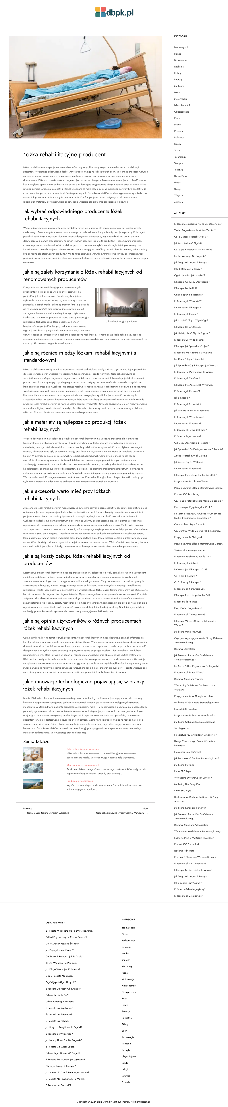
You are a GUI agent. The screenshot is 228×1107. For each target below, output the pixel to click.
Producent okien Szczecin (80, 781)
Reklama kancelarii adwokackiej (191, 825)
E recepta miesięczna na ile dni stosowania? (198, 224)
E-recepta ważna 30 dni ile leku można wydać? (195, 623)
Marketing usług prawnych (187, 631)
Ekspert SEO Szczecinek (186, 844)
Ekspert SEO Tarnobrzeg (186, 494)
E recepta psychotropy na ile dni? (192, 556)
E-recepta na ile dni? (185, 288)
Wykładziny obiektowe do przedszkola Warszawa (194, 687)
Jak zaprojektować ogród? (188, 243)
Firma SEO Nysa (182, 771)
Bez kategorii (181, 47)
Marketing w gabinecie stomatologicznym (196, 702)
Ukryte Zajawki (181, 176)
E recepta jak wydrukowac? (189, 417)
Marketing (179, 86)
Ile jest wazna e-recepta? (187, 307)
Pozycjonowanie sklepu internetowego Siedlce (198, 488)
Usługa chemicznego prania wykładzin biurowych (194, 743)
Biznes (177, 54)
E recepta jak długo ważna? (189, 672)
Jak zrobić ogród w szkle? (188, 462)
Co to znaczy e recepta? (187, 582)
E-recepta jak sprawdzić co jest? (191, 346)
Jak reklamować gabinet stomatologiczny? (196, 758)
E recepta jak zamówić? (187, 378)
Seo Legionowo (182, 728)
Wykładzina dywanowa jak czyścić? (193, 777)
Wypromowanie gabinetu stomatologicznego (197, 831)
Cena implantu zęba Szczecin (189, 524)
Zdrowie (178, 202)
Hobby (177, 73)
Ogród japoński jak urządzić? (189, 275)
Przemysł (178, 131)
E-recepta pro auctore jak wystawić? (193, 385)
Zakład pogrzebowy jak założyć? (191, 455)
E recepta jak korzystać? (187, 391)
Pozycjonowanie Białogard (188, 537)
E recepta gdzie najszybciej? (190, 889)
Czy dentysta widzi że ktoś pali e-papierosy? (197, 531)
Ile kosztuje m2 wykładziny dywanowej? (195, 735)
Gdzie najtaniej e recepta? (188, 294)
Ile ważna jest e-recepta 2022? (190, 569)
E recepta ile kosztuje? (186, 601)
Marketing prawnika (184, 765)
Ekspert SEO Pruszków (185, 709)
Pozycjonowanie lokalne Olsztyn (191, 481)
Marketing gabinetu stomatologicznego (194, 722)
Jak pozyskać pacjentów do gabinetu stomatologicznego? (193, 657)
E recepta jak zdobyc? (186, 563)
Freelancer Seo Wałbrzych (187, 752)
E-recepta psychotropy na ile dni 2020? (195, 475)
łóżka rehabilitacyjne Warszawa (83, 749)
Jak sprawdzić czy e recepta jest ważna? (196, 365)
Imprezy (178, 79)
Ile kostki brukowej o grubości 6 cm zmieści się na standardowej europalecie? (198, 516)
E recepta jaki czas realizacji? (190, 430)
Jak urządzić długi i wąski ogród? (192, 320)
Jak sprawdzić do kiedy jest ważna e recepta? (198, 449)
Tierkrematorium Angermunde (189, 550)
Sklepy (177, 144)
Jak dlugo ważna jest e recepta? (191, 876)
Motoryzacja (180, 99)
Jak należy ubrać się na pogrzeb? (192, 333)
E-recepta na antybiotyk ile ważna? (193, 870)
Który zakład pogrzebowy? (188, 608)
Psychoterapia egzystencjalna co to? (193, 507)
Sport (177, 150)
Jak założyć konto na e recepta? (191, 410)
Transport (179, 163)
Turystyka (178, 169)
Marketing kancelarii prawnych (190, 808)
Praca (177, 118)
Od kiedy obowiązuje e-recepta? (192, 443)
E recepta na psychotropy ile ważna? (194, 372)
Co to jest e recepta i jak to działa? (193, 249)
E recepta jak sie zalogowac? (190, 863)
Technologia (180, 157)
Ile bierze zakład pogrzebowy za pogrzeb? (196, 666)
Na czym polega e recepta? (189, 359)
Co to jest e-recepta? (185, 576)
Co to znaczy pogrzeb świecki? (191, 236)
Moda (177, 92)
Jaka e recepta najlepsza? (188, 269)
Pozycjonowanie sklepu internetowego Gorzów (198, 543)
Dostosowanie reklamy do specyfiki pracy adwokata (196, 799)
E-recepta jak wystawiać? (187, 327)
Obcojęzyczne (181, 111)
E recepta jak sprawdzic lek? (189, 589)
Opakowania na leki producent (83, 765)
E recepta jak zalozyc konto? (189, 614)
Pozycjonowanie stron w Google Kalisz (195, 715)
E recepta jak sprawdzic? (187, 404)
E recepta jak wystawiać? (188, 301)
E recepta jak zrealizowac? (188, 896)
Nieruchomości (182, 105)
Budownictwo (181, 60)
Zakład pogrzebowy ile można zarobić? (195, 230)
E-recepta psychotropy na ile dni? (192, 595)
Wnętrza (178, 195)
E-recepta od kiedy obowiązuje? (192, 282)
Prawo (177, 124)
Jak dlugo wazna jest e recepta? (191, 262)
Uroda (177, 182)
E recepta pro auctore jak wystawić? (194, 352)
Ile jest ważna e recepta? (187, 423)
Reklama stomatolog (184, 649)
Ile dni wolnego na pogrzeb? (190, 256)
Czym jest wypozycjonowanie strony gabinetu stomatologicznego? (198, 640)
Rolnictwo (179, 137)
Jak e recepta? (182, 397)
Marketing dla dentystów (187, 784)
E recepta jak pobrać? (186, 314)
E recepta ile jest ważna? (187, 436)
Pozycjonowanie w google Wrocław (193, 696)
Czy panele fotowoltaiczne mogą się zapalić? (198, 501)
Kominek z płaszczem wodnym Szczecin (195, 857)
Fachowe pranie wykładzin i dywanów (194, 838)
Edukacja (179, 66)
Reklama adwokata (184, 850)
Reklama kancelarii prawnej (188, 679)
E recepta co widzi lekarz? (189, 340)
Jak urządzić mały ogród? (188, 883)
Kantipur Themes (120, 1101)
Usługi (177, 189)
